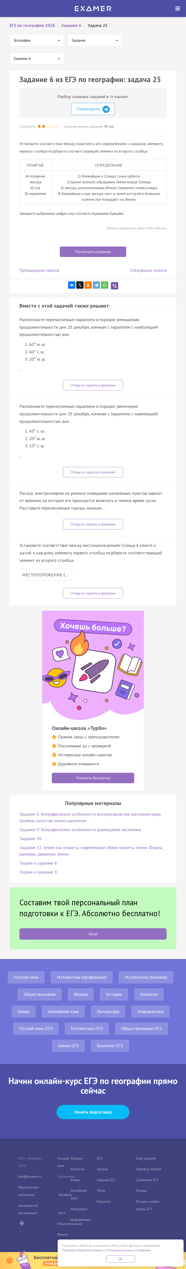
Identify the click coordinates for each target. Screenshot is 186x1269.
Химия (24, 1011)
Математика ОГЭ (87, 1028)
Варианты (104, 1201)
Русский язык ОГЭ (36, 1028)
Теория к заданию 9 (38, 872)
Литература (108, 1011)
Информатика (150, 1011)
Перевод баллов (148, 1169)
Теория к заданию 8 (38, 863)
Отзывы (141, 1190)
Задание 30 (30, 838)
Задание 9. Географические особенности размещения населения (80, 829)
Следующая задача (148, 270)
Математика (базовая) (146, 977)
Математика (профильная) (82, 977)
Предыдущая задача (39, 270)
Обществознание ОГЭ (141, 1028)
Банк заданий (146, 1158)
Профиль (65, 1194)
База (61, 1213)
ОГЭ (99, 1158)
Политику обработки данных (83, 1250)
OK (120, 1259)
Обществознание (39, 994)
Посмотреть (93, 109)
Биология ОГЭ (110, 1045)
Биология (149, 994)
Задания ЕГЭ (106, 1180)
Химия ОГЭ (68, 1045)
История (114, 994)
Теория (102, 1169)
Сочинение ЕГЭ (147, 1180)
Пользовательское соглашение (129, 1250)
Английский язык (63, 1011)
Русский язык (26, 977)
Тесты (101, 1190)
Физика (81, 994)
